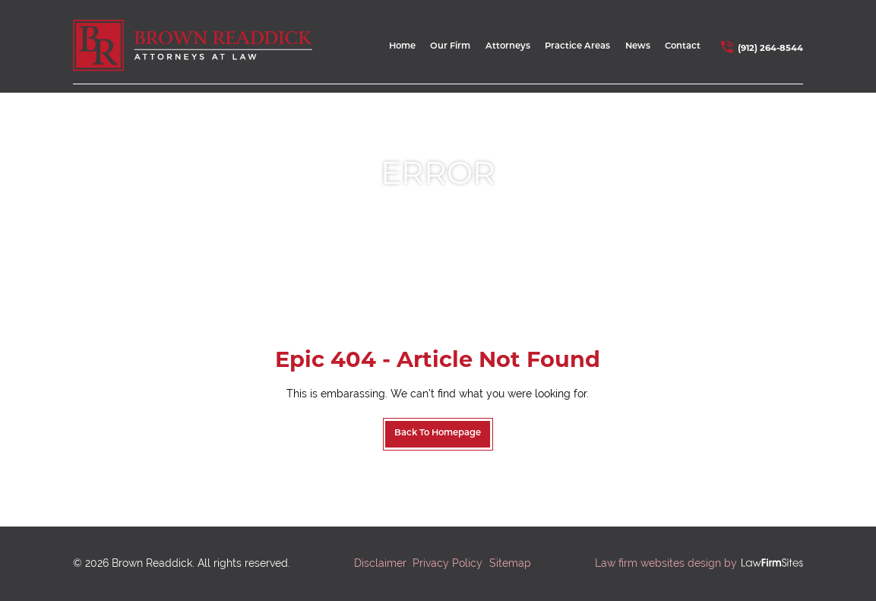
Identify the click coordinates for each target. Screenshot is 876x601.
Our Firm (450, 46)
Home (402, 46)
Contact (682, 46)
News (637, 46)
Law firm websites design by (666, 563)
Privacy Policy (447, 563)
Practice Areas (577, 46)
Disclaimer (380, 563)
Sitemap (510, 563)
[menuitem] (402, 50)
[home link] (192, 45)
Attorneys (507, 46)
